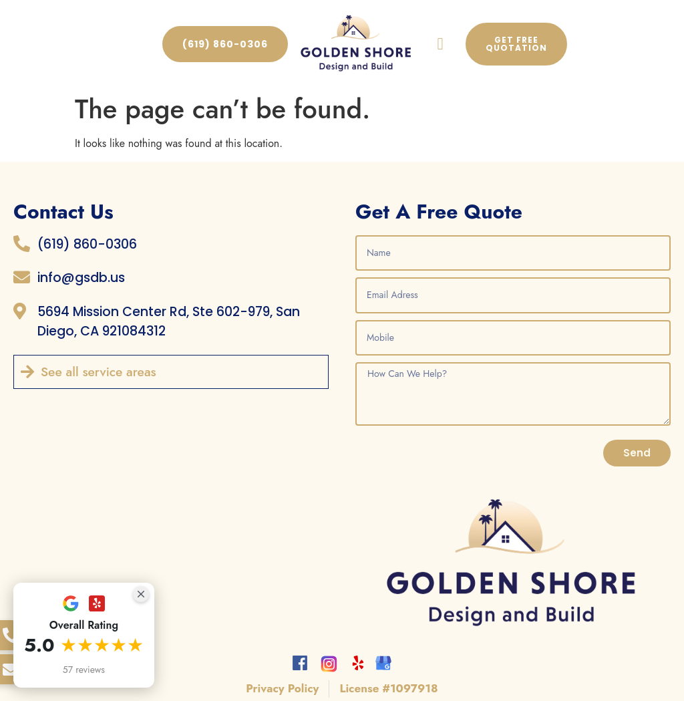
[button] (440, 44)
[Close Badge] (141, 594)
